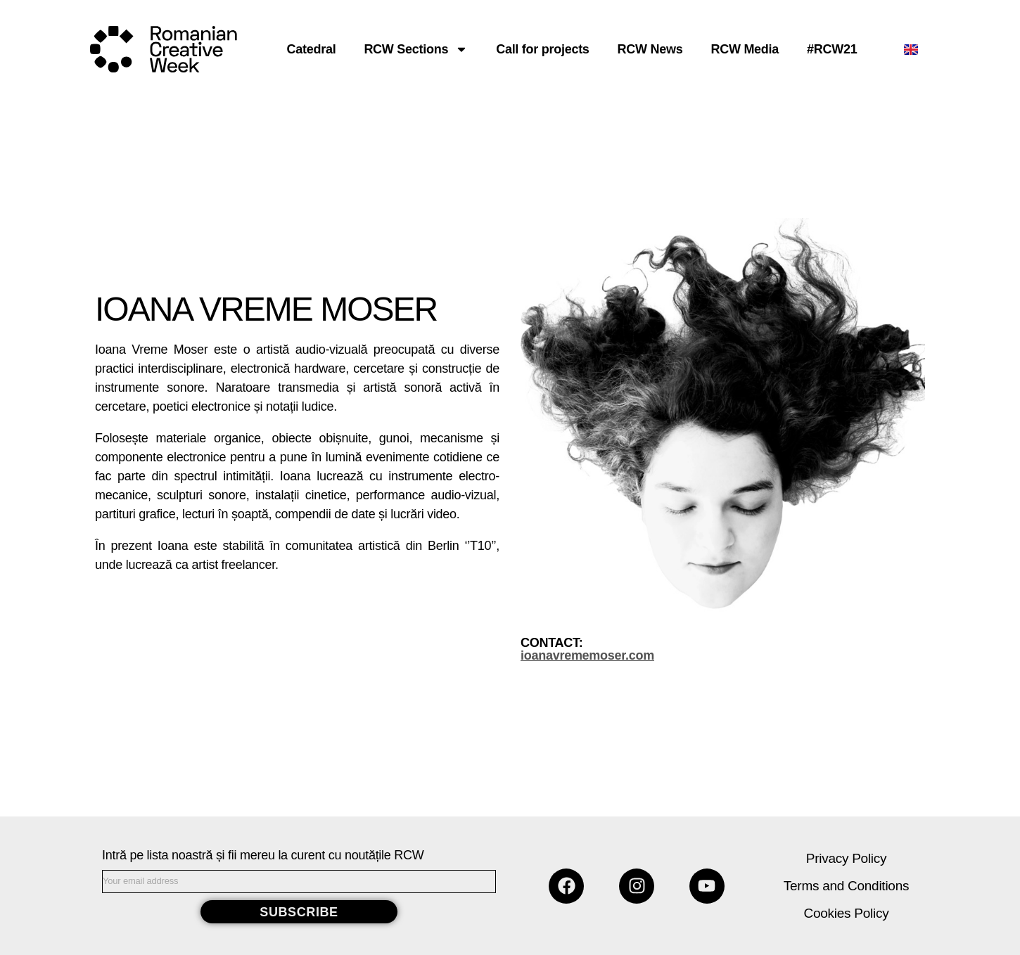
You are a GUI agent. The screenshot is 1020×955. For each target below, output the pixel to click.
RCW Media (744, 49)
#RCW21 (832, 49)
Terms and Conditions (846, 885)
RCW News (650, 49)
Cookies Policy (846, 913)
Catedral (311, 49)
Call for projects (542, 49)
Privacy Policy (846, 858)
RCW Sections (416, 49)
